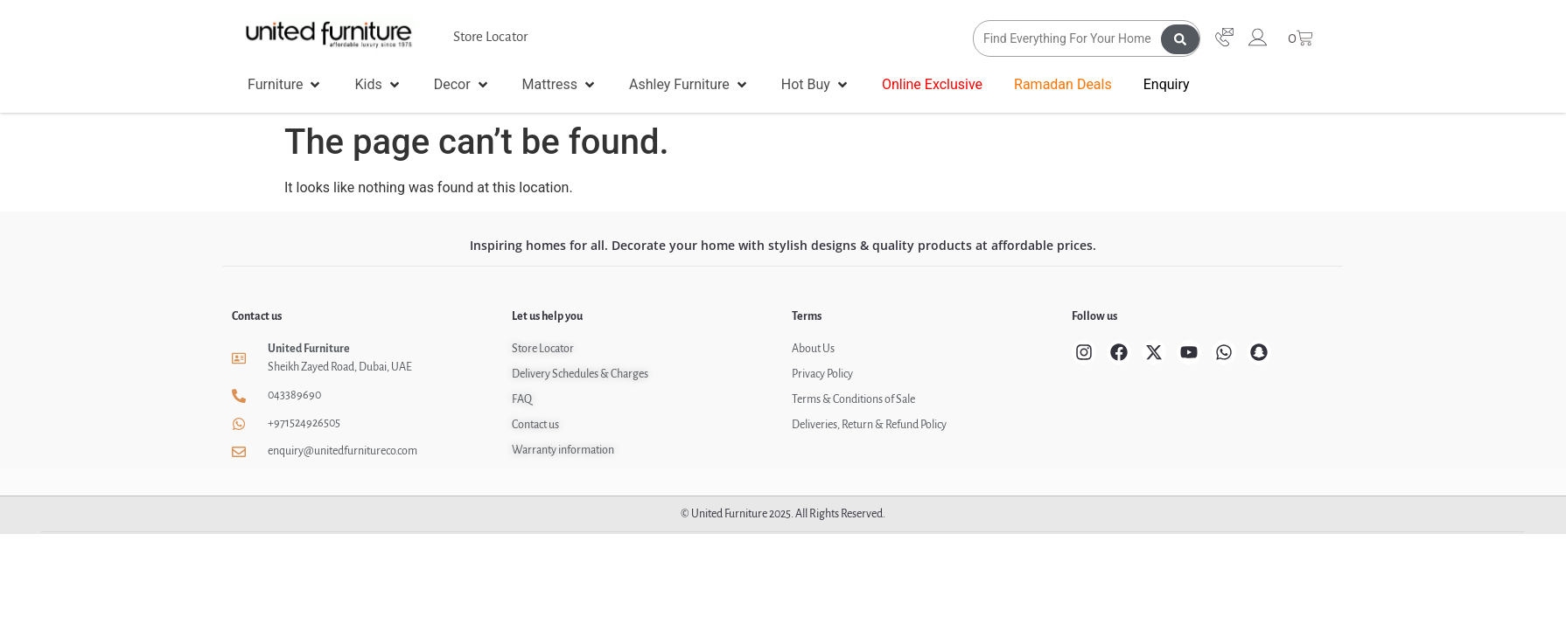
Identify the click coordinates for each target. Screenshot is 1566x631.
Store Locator (490, 36)
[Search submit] (1180, 38)
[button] (285, 85)
